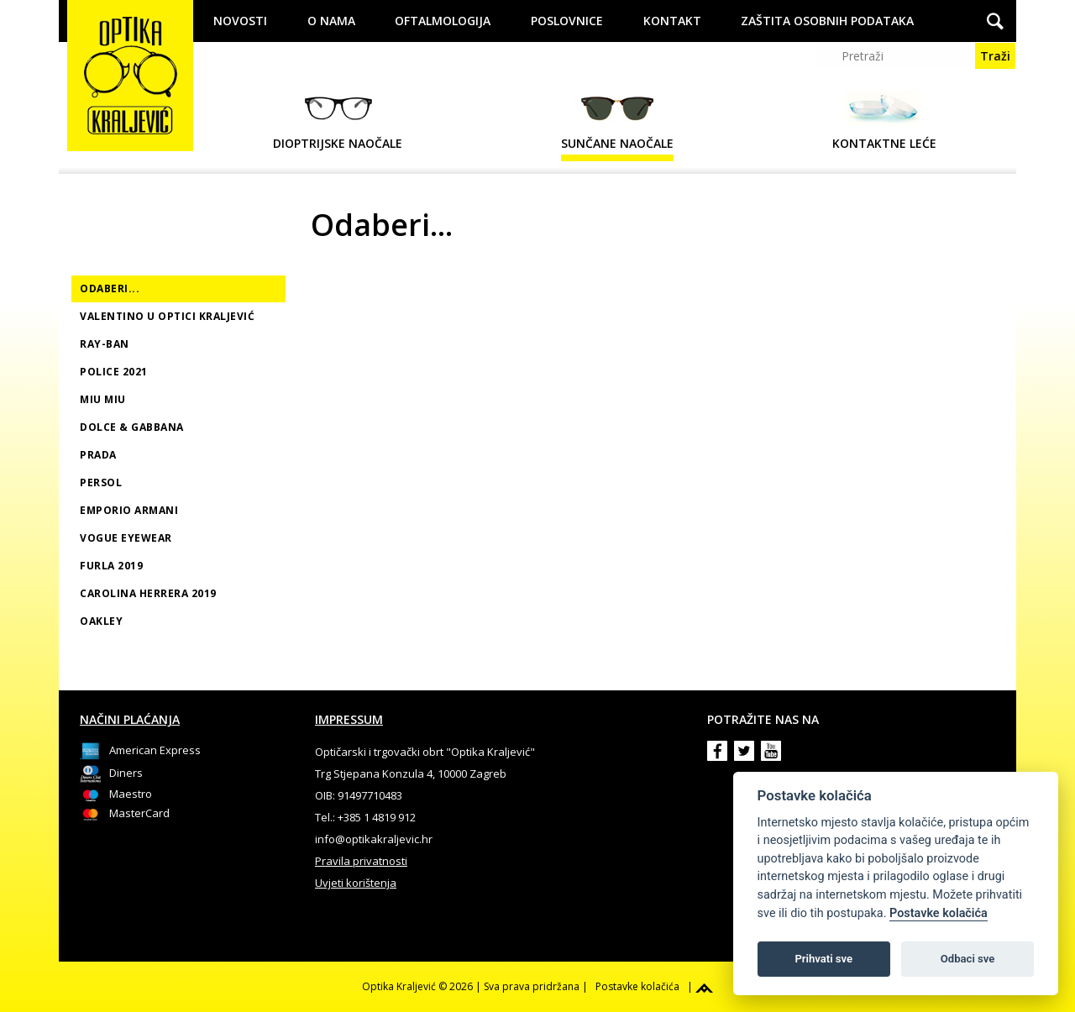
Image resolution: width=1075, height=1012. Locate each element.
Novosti (240, 21)
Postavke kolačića (938, 913)
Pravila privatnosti (361, 860)
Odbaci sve (968, 958)
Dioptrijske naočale (337, 119)
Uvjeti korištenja (355, 882)
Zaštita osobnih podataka (827, 21)
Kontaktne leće (884, 119)
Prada (98, 455)
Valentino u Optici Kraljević (167, 316)
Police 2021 (114, 371)
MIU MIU (103, 399)
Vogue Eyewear (126, 538)
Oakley (101, 621)
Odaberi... (109, 288)
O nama (331, 21)
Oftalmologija (442, 21)
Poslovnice (567, 21)
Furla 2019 (111, 565)
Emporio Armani (129, 510)
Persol (101, 482)
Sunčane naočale (617, 119)
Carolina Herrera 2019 (148, 593)
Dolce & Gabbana (132, 427)
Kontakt (672, 21)
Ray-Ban (104, 344)
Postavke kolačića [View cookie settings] (637, 986)
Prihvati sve (823, 958)
